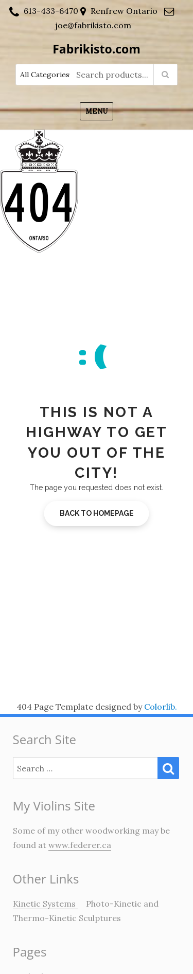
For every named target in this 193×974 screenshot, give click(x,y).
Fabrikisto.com (96, 49)
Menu (96, 111)
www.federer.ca (79, 845)
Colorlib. (160, 706)
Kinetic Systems (45, 903)
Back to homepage (97, 513)
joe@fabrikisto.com (93, 25)
